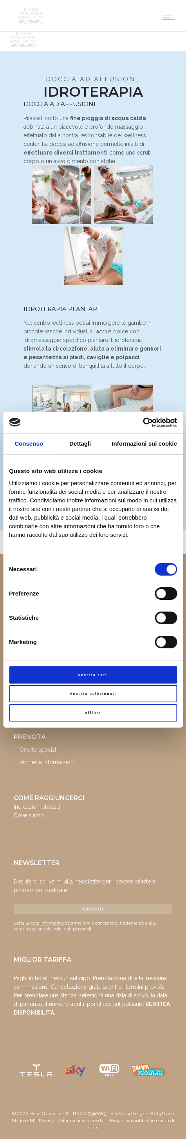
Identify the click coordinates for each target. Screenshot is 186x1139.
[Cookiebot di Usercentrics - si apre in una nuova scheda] (142, 422)
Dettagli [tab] (80, 443)
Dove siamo (29, 815)
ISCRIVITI (93, 909)
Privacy (46, 1120)
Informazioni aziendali (82, 1120)
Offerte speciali (39, 750)
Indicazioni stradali (37, 807)
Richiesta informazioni (47, 762)
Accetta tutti (93, 675)
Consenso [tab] (28, 443)
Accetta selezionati (93, 694)
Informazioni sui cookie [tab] (144, 443)
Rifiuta (93, 713)
